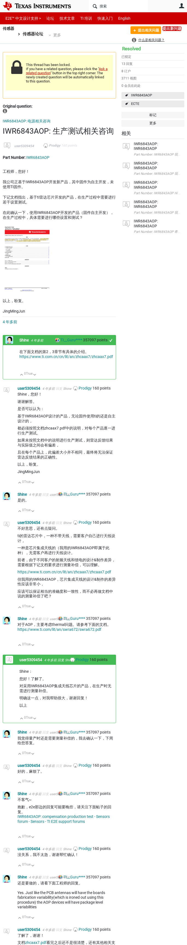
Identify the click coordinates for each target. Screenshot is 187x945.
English (117, 18)
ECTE (135, 104)
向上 (21, 375)
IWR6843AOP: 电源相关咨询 (27, 121)
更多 (58, 35)
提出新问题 (172, 28)
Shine (24, 340)
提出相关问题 (146, 31)
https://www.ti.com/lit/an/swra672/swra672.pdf (59, 629)
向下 (34, 375)
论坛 (47, 18)
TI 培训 (81, 18)
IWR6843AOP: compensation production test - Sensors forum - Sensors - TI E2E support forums (63, 819)
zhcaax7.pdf (35, 942)
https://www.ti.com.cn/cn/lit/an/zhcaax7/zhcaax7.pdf (66, 356)
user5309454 (24, 146)
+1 (111, 340)
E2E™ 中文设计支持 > (21, 18)
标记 (152, 115)
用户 (181, 5)
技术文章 (63, 18)
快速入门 (100, 18)
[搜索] (118, 6)
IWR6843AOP (141, 95)
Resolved (131, 48)
